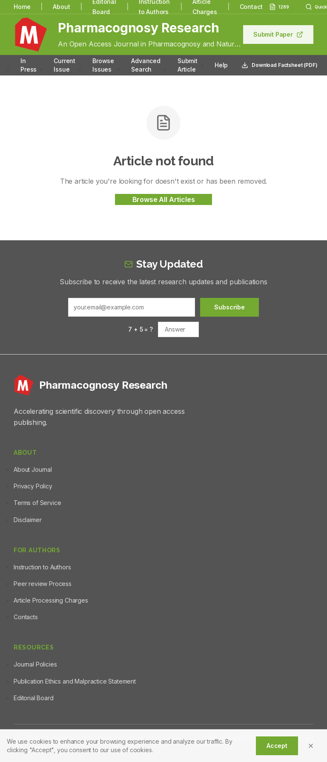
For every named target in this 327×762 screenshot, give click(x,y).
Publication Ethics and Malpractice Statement (75, 681)
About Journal (33, 469)
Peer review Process (43, 583)
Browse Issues (103, 65)
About (61, 6)
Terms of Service (37, 502)
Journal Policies (35, 664)
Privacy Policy (33, 486)
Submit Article (188, 65)
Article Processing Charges (51, 600)
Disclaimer (27, 519)
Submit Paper (278, 34)
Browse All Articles (163, 199)
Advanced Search (146, 65)
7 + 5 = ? (140, 329)
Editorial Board (34, 697)
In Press (28, 65)
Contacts (26, 617)
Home (22, 6)
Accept (277, 745)
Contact (251, 6)
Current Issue (64, 65)
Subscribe (229, 307)
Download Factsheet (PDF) (279, 65)
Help (221, 65)
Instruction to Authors (42, 567)
